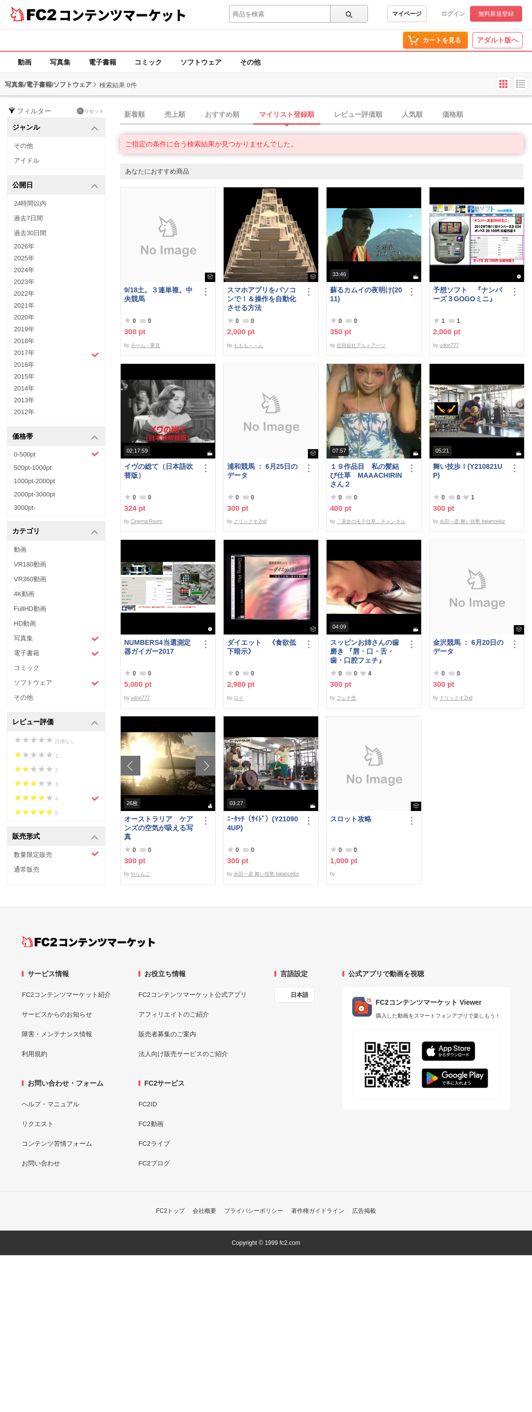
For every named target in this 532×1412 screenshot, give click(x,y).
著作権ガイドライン (317, 1210)
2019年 (24, 329)
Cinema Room (146, 521)
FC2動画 (151, 1124)
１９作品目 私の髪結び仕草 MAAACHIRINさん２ (366, 475)
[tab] (326, 115)
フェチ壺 (346, 698)
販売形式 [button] (55, 837)
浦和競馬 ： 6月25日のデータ (262, 470)
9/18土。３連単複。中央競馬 (158, 294)
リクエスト (38, 1124)
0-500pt (56, 454)
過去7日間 (28, 218)
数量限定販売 (56, 854)
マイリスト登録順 (286, 114)
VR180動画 (30, 564)
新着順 (134, 114)
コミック (148, 62)
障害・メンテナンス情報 (57, 1034)
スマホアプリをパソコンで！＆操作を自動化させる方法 (261, 299)
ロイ (238, 698)
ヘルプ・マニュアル (50, 1104)
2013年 (24, 400)
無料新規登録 (496, 13)
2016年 (24, 364)
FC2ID (147, 1104)
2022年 (24, 293)
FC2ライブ (154, 1143)
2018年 (24, 341)
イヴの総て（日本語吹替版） (158, 470)
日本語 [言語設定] (299, 994)
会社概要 (204, 1210)
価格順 (452, 114)
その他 (250, 62)
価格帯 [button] (55, 437)
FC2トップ (170, 1210)
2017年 (56, 354)
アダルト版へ (497, 40)
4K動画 (24, 594)
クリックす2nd (249, 521)
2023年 (24, 281)
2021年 (24, 305)
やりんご (140, 874)
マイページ (407, 13)
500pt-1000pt (33, 467)
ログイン (453, 13)
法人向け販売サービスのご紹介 (183, 1054)
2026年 (24, 246)
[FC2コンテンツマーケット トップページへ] (88, 942)
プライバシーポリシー (253, 1210)
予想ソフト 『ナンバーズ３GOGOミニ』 (467, 294)
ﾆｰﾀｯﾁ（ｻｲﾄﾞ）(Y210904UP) (262, 823)
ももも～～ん (248, 345)
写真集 (60, 62)
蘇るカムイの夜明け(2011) (366, 294)
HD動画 (25, 623)
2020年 (24, 317)
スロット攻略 (350, 819)
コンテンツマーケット (123, 14)
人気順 (412, 114)
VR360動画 (30, 579)
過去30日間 (30, 233)
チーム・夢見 (145, 345)
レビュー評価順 (358, 114)
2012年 (24, 412)
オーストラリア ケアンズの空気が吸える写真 (158, 828)
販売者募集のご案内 (167, 1034)
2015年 (24, 376)
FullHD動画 (30, 608)
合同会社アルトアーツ (361, 345)
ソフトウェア (201, 62)
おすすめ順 (222, 114)
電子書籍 (102, 62)
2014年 (24, 388)
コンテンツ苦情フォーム (57, 1143)
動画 (25, 62)
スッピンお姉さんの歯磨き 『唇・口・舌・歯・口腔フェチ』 (364, 651)
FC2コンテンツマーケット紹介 (66, 994)
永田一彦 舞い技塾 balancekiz (472, 521)
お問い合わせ (41, 1163)
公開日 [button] (55, 185)
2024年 (24, 270)
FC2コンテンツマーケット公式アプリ (192, 994)
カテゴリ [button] (55, 531)
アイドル (26, 160)
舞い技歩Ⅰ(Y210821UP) (467, 470)
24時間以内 (30, 203)
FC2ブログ (154, 1163)
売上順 (175, 114)
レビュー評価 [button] (55, 722)
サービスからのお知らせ (57, 1014)
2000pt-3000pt (34, 494)
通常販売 (26, 869)
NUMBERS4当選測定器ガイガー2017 (157, 646)
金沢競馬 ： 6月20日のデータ (468, 646)
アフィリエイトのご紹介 (173, 1014)
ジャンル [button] (55, 128)
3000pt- (24, 507)
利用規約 (34, 1054)
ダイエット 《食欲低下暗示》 (261, 646)
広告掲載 (364, 1210)
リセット (90, 110)
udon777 (449, 345)
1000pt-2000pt (34, 481)
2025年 (24, 258)
